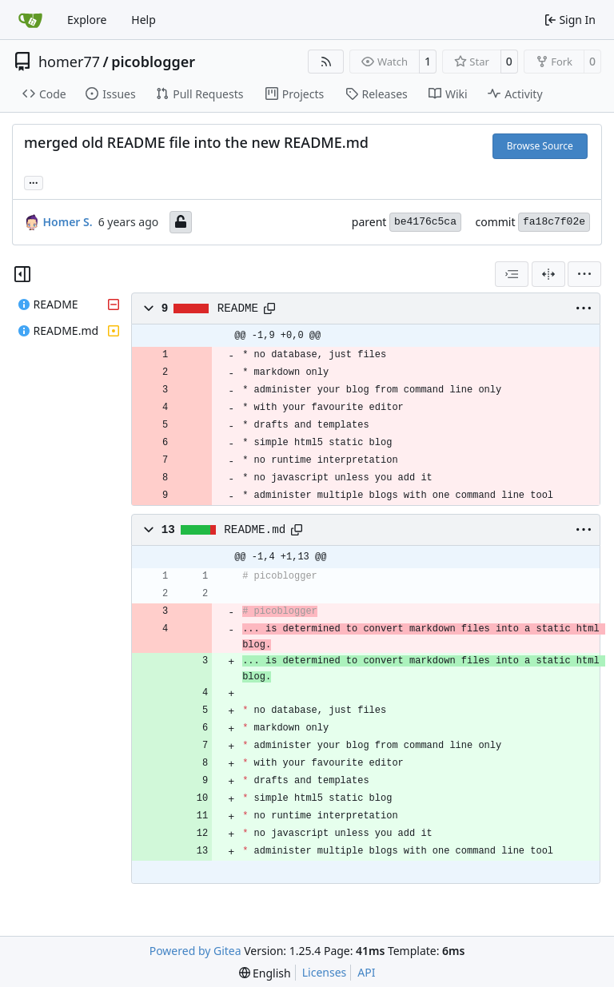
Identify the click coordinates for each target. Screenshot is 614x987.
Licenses (324, 972)
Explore (86, 19)
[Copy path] (269, 308)
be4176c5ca (425, 222)
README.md (254, 529)
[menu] (584, 274)
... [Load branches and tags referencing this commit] (33, 181)
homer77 (69, 62)
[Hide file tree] (22, 274)
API (366, 972)
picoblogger (153, 62)
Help (143, 19)
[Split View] (548, 274)
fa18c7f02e (554, 222)
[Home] (30, 20)
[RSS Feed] (326, 62)
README (237, 308)
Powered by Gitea (195, 950)
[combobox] (511, 274)
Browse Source (540, 146)
